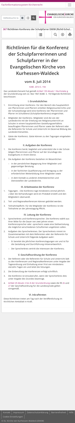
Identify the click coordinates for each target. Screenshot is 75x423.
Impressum (18, 412)
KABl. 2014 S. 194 (37, 86)
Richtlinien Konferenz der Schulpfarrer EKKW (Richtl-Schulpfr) (38, 29)
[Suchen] (33, 17)
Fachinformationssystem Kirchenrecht (22, 4)
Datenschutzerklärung (37, 412)
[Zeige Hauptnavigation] (70, 5)
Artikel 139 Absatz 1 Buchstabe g (52, 91)
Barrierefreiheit (58, 412)
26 (63, 283)
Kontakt (6, 412)
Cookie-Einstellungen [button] (13, 416)
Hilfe (71, 412)
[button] (48, 34)
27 (9, 285)
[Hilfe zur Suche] (22, 17)
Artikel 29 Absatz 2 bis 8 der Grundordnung (29, 283)
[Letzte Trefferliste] (28, 17)
